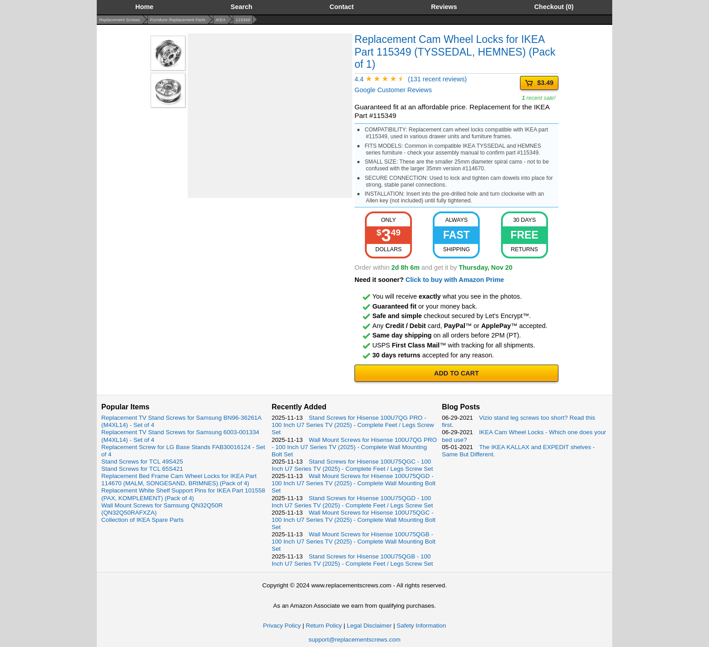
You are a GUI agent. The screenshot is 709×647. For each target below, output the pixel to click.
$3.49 (539, 83)
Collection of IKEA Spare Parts (142, 519)
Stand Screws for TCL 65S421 (142, 468)
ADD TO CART (456, 373)
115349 (243, 19)
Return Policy (324, 625)
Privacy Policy (282, 625)
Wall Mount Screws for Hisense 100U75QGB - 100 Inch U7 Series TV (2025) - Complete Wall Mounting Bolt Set (353, 541)
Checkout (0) (553, 6)
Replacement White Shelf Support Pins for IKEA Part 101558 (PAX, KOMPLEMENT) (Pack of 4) (183, 494)
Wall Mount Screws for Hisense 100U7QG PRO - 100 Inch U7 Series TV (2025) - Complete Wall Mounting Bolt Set (354, 447)
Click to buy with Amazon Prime (455, 279)
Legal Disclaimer (369, 625)
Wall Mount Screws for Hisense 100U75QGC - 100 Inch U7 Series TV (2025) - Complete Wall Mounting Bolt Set (353, 519)
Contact (342, 6)
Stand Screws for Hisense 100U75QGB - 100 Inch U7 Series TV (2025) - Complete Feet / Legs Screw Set (352, 560)
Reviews (444, 6)
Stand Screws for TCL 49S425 (142, 461)
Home (144, 6)
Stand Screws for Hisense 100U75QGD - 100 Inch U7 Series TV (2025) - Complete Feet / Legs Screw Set (352, 502)
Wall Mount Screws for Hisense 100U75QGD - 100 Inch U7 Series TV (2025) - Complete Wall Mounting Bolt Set (353, 483)
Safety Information (421, 625)
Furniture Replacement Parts (178, 19)
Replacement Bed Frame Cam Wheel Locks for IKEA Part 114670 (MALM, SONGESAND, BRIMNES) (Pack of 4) (179, 480)
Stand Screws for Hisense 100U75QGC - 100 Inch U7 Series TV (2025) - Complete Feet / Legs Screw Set (352, 465)
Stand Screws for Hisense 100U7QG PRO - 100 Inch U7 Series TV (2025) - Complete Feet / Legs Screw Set (353, 425)
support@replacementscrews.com (354, 639)
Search (241, 6)
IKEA (221, 19)
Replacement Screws (119, 19)
